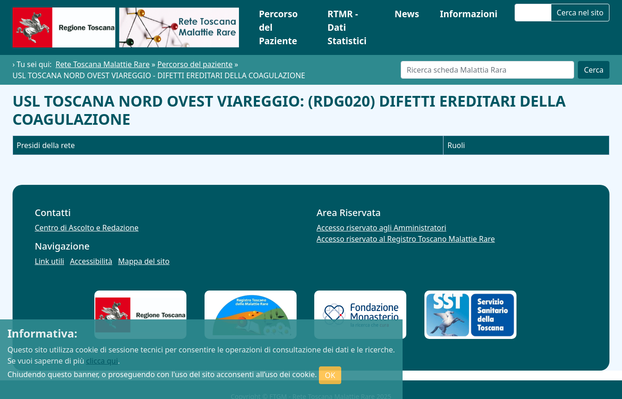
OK (330, 375)
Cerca (593, 70)
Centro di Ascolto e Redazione (87, 228)
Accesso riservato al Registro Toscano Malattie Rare (406, 239)
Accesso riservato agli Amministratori (381, 228)
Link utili (49, 261)
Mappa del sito (144, 261)
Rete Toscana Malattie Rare (102, 64)
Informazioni (468, 13)
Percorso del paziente (194, 64)
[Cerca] (487, 70)
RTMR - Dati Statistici (347, 27)
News (407, 13)
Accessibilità (91, 261)
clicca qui (102, 361)
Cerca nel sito (580, 12)
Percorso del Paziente (278, 27)
